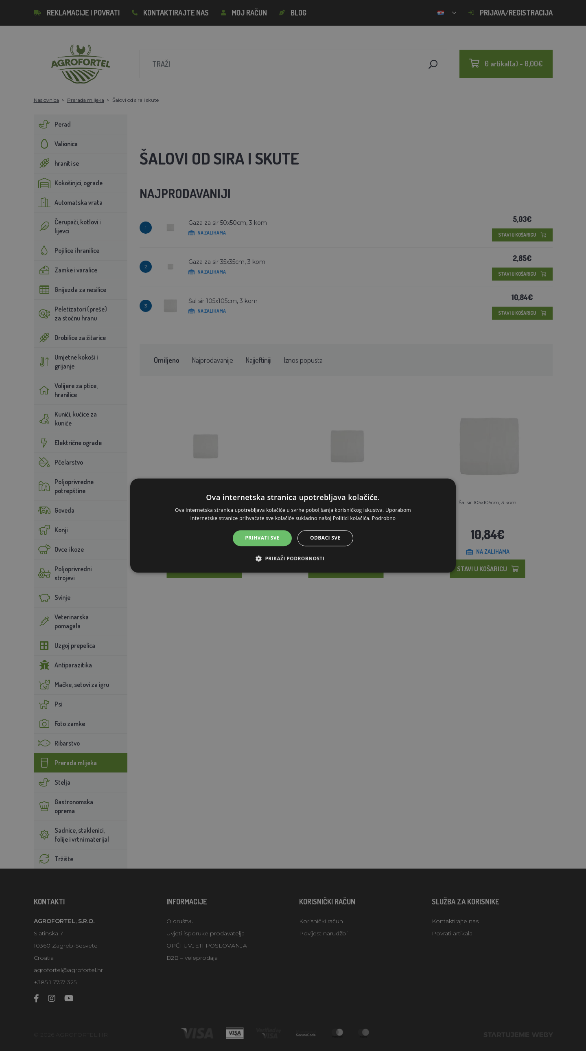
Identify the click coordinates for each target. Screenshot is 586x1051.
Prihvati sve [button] (262, 538)
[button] (293, 558)
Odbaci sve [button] (325, 538)
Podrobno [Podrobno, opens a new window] (384, 518)
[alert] (293, 525)
